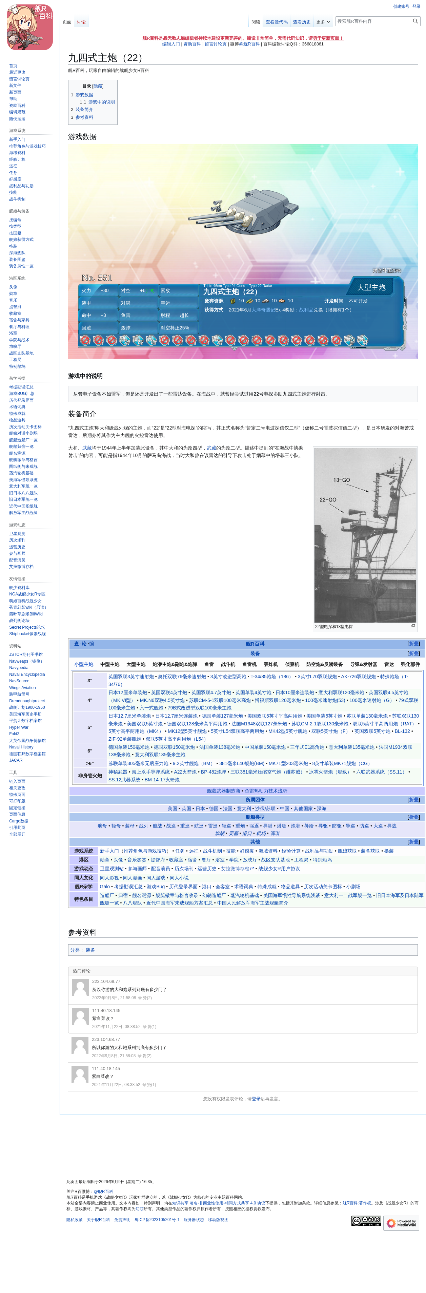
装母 (130, 826)
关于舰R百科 (98, 1219)
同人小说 (179, 877)
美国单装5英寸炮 (324, 716)
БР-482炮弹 (213, 772)
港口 (247, 833)
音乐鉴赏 (136, 859)
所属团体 (255, 799)
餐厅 (206, 859)
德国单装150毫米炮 (128, 747)
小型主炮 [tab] (83, 664)
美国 (172, 808)
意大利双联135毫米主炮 (160, 754)
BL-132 (402, 731)
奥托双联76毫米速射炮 (182, 676)
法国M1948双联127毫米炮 (259, 723)
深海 (321, 808)
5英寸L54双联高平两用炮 (237, 731)
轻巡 (226, 826)
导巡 (350, 826)
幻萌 (140, 1208)
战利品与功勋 (319, 851)
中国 (284, 808)
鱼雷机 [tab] (249, 664)
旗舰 (219, 833)
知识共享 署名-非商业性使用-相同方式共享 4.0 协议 (218, 1203)
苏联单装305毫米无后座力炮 (138, 763)
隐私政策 (74, 1219)
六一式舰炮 (151, 707)
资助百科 (192, 43)
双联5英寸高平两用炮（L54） (177, 739)
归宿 (123, 895)
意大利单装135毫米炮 (351, 747)
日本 (200, 808)
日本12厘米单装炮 (127, 692)
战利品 (306, 309)
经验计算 (291, 851)
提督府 (158, 859)
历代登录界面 (183, 886)
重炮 (240, 826)
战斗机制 (212, 851)
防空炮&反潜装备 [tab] (324, 664)
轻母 (116, 826)
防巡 (364, 826)
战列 (143, 826)
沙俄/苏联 (265, 808)
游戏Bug (156, 886)
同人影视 (109, 877)
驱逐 (254, 826)
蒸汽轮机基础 (244, 895)
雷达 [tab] (389, 664)
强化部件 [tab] (410, 664)
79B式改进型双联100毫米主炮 (199, 707)
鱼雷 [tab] (209, 664)
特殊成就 (267, 886)
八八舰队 (132, 903)
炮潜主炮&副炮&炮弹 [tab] (175, 664)
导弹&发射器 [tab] (363, 664)
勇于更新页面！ (328, 38)
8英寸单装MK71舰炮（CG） (342, 763)
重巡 (185, 826)
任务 (180, 851)
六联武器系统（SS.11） (381, 772)
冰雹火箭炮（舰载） (330, 772)
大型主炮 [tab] (135, 664)
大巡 (378, 826)
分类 (75, 950)
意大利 (244, 808)
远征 (194, 851)
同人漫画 (132, 877)
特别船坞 (322, 859)
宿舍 (192, 859)
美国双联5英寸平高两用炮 (274, 716)
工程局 (301, 859)
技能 (231, 851)
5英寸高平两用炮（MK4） (136, 731)
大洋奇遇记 (263, 309)
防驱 (337, 826)
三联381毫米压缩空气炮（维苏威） (267, 772)
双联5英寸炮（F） (330, 731)
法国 (227, 808)
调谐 (275, 833)
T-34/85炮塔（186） (271, 676)
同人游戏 (155, 877)
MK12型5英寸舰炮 (187, 731)
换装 (389, 851)
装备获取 (370, 851)
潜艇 (281, 826)
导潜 (267, 826)
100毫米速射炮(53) (325, 700)
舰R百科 (255, 644)
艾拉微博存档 (235, 868)
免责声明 (122, 1219)
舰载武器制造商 (223, 791)
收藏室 (176, 859)
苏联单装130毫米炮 (367, 716)
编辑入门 (171, 43)
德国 (214, 808)
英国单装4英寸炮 (253, 692)
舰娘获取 (347, 851)
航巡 (199, 826)
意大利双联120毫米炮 (341, 692)
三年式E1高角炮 (307, 747)
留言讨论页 (216, 43)
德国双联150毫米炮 (174, 747)
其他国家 (303, 808)
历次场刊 (184, 868)
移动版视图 (218, 1219)
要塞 (233, 833)
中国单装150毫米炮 (265, 747)
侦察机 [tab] (292, 664)
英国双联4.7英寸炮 (211, 692)
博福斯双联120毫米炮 (278, 700)
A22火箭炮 (185, 772)
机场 (261, 833)
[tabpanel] (247, 727)
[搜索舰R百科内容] (378, 21)
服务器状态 (194, 1219)
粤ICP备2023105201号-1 (157, 1219)
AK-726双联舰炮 (358, 676)
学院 (234, 859)
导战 (392, 826)
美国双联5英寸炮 (145, 723)
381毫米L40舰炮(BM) (241, 763)
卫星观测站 (112, 868)
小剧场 (353, 886)
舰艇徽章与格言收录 (177, 895)
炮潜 (295, 826)
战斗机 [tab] (228, 664)
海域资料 (268, 851)
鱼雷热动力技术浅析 (266, 791)
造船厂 (107, 895)
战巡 (171, 826)
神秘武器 (117, 772)
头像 (118, 859)
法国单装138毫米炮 (219, 747)
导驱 (323, 826)
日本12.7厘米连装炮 (176, 716)
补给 (309, 826)
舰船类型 (255, 817)
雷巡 (213, 826)
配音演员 (160, 868)
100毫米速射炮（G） (371, 700)
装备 (255, 653)
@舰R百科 (249, 43)
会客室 (223, 886)
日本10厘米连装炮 (295, 692)
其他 (255, 841)
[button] (17, 834)
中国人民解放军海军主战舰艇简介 (252, 903)
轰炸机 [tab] (271, 664)
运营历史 (207, 868)
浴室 (220, 859)
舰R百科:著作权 (357, 1203)
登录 (256, 1098)
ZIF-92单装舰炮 (124, 739)
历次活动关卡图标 (323, 886)
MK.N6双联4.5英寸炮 (162, 700)
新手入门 (109, 851)
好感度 (247, 851)
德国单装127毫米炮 (222, 716)
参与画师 (137, 868)
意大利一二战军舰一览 (348, 895)
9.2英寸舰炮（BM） (194, 763)
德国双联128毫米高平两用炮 (197, 723)
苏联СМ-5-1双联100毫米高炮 (220, 700)
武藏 (87, 448)
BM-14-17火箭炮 (162, 779)
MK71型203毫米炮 (288, 763)
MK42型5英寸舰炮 (287, 731)
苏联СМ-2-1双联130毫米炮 (319, 723)
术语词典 (243, 886)
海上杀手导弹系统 (151, 772)
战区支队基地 (275, 859)
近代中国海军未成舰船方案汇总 (179, 903)
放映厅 (250, 859)
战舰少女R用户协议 (279, 868)
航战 (157, 826)
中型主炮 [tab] (109, 664)
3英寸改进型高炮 (228, 676)
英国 (186, 808)
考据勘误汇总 (128, 886)
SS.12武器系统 (124, 779)
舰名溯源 (141, 895)
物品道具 (290, 886)
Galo (105, 886)
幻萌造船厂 (214, 895)
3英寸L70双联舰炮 (317, 676)
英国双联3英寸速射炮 (131, 676)
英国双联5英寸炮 (372, 731)
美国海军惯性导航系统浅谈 (291, 895)
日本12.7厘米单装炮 (129, 716)
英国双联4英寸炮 (169, 692)
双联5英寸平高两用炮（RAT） (385, 723)
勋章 (104, 859)
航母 (102, 826)
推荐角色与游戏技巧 (145, 851)
